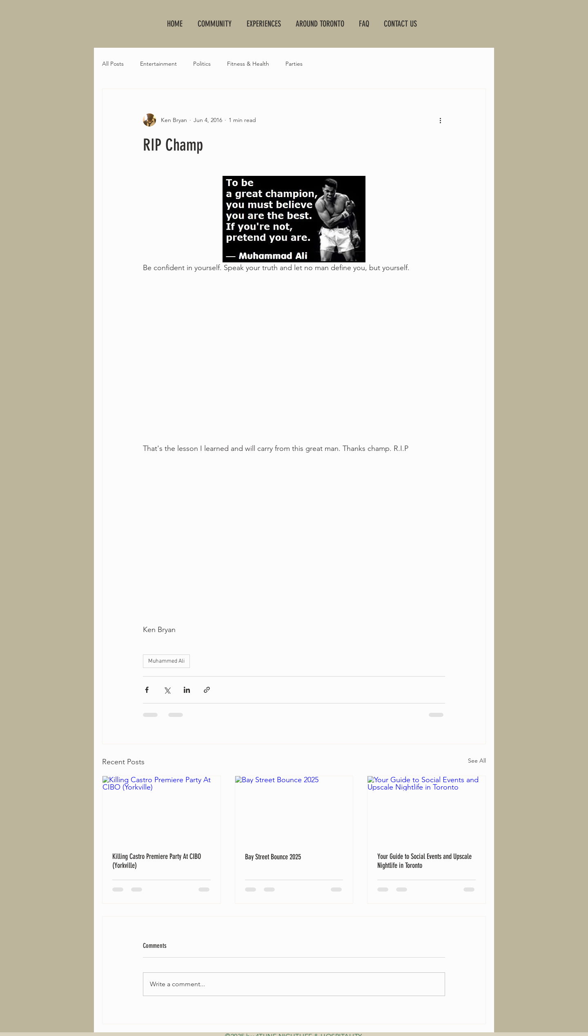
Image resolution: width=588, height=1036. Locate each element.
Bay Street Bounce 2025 (273, 856)
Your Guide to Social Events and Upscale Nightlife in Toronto (424, 861)
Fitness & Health (248, 63)
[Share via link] (207, 690)
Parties (294, 63)
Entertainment (158, 63)
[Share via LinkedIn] (187, 690)
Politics (202, 63)
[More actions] (440, 120)
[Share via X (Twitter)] (167, 690)
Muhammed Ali (166, 661)
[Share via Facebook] (147, 690)
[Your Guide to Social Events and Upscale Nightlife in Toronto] (427, 809)
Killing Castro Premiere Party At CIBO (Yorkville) (156, 861)
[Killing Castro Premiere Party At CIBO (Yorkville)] (161, 809)
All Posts (113, 63)
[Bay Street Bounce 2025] (294, 809)
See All (477, 760)
